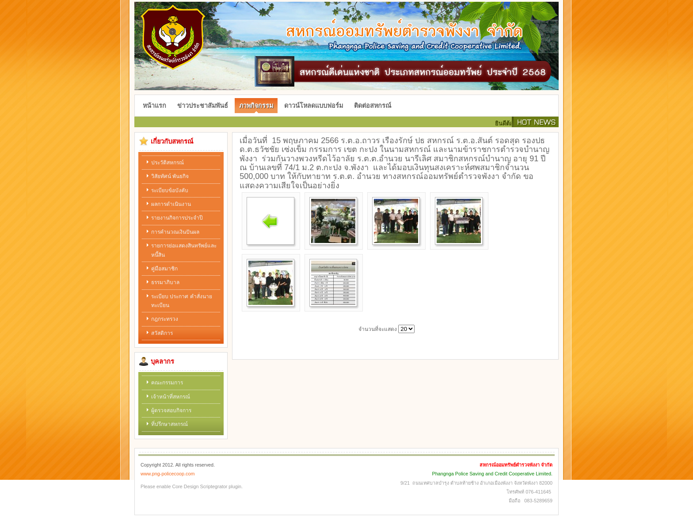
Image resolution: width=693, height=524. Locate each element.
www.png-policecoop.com (167, 473)
